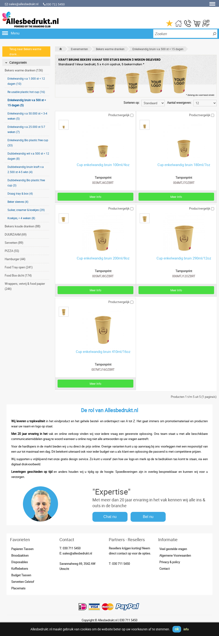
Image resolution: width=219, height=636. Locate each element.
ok (177, 629)
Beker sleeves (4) (17, 201)
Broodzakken (20, 555)
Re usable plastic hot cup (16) (26, 92)
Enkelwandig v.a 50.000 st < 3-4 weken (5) (27, 115)
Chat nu (110, 517)
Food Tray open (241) (19, 267)
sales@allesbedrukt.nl (21, 4)
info (186, 629)
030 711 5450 (71, 548)
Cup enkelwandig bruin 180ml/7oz (183, 164)
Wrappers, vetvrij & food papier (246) (25, 286)
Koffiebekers (19, 568)
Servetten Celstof (22, 582)
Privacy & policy (169, 562)
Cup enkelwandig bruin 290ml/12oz (184, 258)
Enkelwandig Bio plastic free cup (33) (27, 142)
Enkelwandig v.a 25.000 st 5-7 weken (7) (26, 129)
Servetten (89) (14, 242)
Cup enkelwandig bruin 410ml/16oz (103, 351)
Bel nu (148, 517)
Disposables (19, 562)
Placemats (18, 588)
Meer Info (95, 197)
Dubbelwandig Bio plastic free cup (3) (26, 182)
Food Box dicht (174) (18, 275)
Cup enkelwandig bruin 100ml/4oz (103, 164)
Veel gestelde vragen (173, 549)
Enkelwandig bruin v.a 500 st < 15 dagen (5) (26, 102)
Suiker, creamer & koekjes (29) (26, 210)
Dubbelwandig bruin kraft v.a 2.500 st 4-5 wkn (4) (25, 169)
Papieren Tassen (22, 549)
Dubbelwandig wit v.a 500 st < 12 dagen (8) (28, 156)
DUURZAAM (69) (16, 234)
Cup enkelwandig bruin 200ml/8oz (103, 258)
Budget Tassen (21, 575)
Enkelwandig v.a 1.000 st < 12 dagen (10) (26, 81)
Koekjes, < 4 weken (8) (21, 218)
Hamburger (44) (15, 259)
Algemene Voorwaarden (175, 555)
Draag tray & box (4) (20, 193)
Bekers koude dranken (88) (22, 226)
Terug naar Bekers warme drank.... (25, 51)
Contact (164, 568)
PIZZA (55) (12, 251)
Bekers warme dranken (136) (24, 70)
